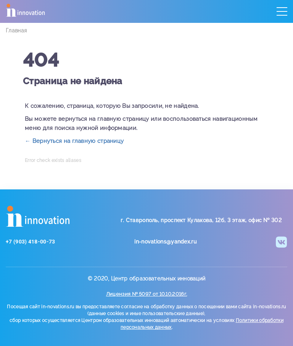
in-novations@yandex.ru (165, 242)
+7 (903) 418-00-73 (30, 242)
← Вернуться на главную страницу (74, 141)
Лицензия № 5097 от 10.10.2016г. (146, 294)
